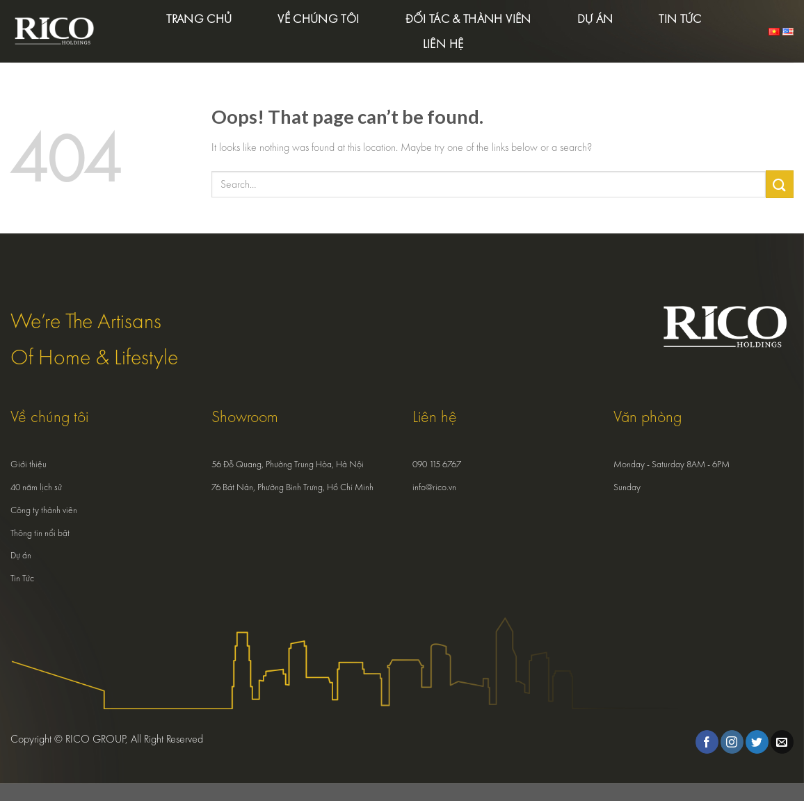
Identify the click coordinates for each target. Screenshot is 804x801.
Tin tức (680, 18)
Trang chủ (199, 18)
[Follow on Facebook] (707, 742)
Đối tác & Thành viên (468, 18)
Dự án (595, 18)
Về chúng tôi (318, 18)
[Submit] (780, 183)
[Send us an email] (782, 742)
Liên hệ (443, 43)
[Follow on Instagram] (732, 742)
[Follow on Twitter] (757, 742)
